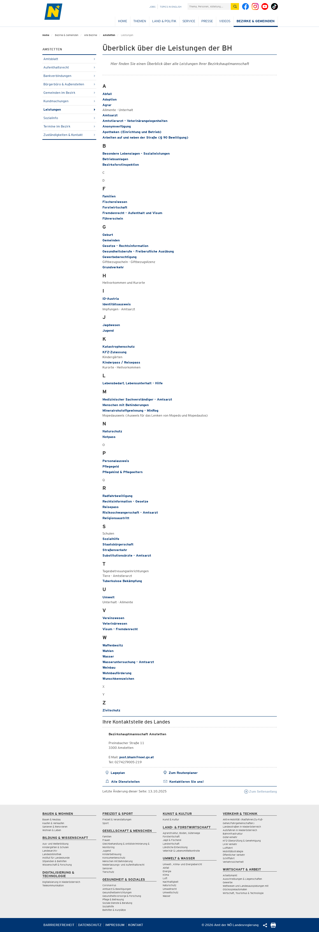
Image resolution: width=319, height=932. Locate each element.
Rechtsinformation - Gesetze (125, 501)
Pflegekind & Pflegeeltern (122, 472)
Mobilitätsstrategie (233, 851)
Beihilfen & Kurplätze (114, 909)
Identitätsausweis (116, 304)
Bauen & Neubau (51, 819)
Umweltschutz (170, 892)
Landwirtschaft (171, 843)
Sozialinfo (69, 118)
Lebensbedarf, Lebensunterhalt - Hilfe (132, 383)
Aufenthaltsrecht (69, 67)
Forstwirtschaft (114, 207)
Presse (207, 21)
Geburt (107, 235)
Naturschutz (112, 431)
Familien (109, 196)
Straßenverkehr (114, 550)
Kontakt (135, 925)
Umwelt (108, 597)
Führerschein (112, 218)
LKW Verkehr (230, 844)
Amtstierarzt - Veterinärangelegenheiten (134, 121)
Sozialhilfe (110, 539)
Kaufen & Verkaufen (53, 823)
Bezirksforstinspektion (120, 165)
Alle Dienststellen (125, 782)
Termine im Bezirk (69, 126)
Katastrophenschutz (118, 346)
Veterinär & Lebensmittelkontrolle (181, 850)
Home (122, 21)
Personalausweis (115, 461)
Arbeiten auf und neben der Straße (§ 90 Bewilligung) (145, 137)
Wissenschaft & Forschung (57, 864)
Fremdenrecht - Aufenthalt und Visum (132, 213)
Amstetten (109, 35)
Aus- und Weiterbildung (55, 843)
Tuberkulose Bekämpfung (122, 581)
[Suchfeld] (209, 6)
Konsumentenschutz (113, 857)
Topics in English (170, 6)
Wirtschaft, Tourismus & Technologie (243, 893)
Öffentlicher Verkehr (234, 854)
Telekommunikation (53, 885)
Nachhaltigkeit (170, 881)
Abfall (107, 94)
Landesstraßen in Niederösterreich (242, 826)
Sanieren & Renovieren (54, 826)
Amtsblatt (69, 59)
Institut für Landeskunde (56, 857)
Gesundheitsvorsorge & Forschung (121, 895)
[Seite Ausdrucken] (273, 927)
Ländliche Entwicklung (175, 847)
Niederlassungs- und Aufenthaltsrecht (123, 864)
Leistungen (69, 109)
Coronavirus (109, 885)
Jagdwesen (111, 325)
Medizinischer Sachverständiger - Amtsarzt (137, 399)
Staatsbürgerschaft (117, 544)
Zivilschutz (111, 710)
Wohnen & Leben (51, 830)
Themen (139, 21)
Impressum (114, 925)
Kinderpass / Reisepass (121, 362)
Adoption (109, 99)
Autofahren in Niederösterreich (240, 830)
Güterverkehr (230, 837)
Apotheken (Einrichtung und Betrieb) (132, 132)
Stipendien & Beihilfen (54, 861)
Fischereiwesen (114, 202)
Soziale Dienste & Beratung (117, 902)
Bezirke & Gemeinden (256, 21)
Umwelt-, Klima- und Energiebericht (182, 864)
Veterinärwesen (114, 623)
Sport (105, 823)
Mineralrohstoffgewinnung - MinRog (130, 410)
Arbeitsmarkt (230, 875)
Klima (166, 874)
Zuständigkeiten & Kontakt (69, 135)
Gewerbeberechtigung (119, 257)
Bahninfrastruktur (233, 833)
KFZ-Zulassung (114, 352)
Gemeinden (111, 240)
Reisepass (110, 507)
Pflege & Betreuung (113, 899)
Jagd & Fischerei (172, 840)
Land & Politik (164, 21)
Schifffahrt (228, 858)
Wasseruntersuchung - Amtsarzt (128, 662)
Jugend (108, 330)
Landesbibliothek (51, 854)
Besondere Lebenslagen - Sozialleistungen (136, 153)
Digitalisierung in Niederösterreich (61, 881)
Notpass (109, 437)
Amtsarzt (110, 115)
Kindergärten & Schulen (55, 847)
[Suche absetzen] (235, 6)
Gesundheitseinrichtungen (117, 892)
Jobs (152, 6)
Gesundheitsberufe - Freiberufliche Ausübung (138, 251)
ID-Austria (110, 299)
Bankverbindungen (69, 76)
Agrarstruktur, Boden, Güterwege (181, 833)
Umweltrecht (170, 888)
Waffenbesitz (112, 645)
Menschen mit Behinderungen (125, 405)
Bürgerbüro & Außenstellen (69, 84)
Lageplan (118, 773)
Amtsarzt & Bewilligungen (116, 888)
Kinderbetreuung (111, 854)
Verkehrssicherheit (233, 861)
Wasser (108, 656)
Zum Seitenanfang (260, 791)
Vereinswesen (113, 618)
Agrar (106, 105)
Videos (224, 21)
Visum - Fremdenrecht (120, 629)
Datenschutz (90, 925)
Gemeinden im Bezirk (69, 93)
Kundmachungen (69, 101)
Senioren (107, 868)
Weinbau (108, 667)
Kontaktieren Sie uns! (186, 782)
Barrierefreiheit (58, 925)
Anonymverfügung (116, 126)
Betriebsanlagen (115, 159)
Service (188, 21)
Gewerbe (227, 882)
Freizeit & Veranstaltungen (116, 819)
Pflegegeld (110, 466)
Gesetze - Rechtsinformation (125, 246)
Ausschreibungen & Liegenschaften (242, 878)
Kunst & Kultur (171, 819)
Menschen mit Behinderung (117, 861)
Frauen (106, 840)
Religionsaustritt (115, 518)
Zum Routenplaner (183, 773)
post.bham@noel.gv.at (136, 757)
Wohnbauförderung (116, 673)
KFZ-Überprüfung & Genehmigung (242, 840)
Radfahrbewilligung (117, 496)
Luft (165, 878)
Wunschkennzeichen (118, 679)
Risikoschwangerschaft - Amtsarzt (130, 512)
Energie (167, 871)
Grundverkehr (113, 267)
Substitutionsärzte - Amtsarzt (126, 555)
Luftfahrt (228, 847)
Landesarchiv (49, 850)
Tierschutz (108, 871)
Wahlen (108, 651)
